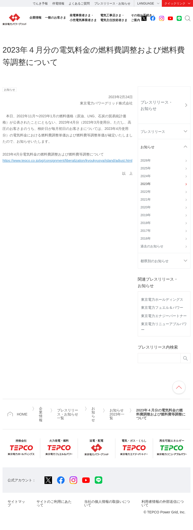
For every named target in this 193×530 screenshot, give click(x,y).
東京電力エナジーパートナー (164, 316)
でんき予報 (40, 3)
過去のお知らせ (151, 246)
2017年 (145, 231)
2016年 (145, 238)
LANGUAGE (145, 3)
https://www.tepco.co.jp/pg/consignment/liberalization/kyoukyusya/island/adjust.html (67, 161)
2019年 (145, 215)
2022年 (145, 192)
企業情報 (35, 17)
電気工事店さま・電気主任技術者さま (113, 18)
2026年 (145, 160)
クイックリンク (174, 3)
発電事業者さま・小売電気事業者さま (83, 18)
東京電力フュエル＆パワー (162, 308)
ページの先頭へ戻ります (178, 387)
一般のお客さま (55, 17)
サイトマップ (16, 503)
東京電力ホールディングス (162, 299)
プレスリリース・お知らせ (112, 3)
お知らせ (147, 147)
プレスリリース (152, 132)
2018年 (145, 223)
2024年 (145, 176)
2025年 (145, 168)
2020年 (145, 207)
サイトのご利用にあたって (54, 503)
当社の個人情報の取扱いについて (107, 503)
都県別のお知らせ (154, 261)
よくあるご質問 (79, 3)
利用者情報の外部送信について (162, 503)
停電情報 (58, 3)
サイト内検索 (187, 18)
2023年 (145, 184)
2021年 (145, 199)
